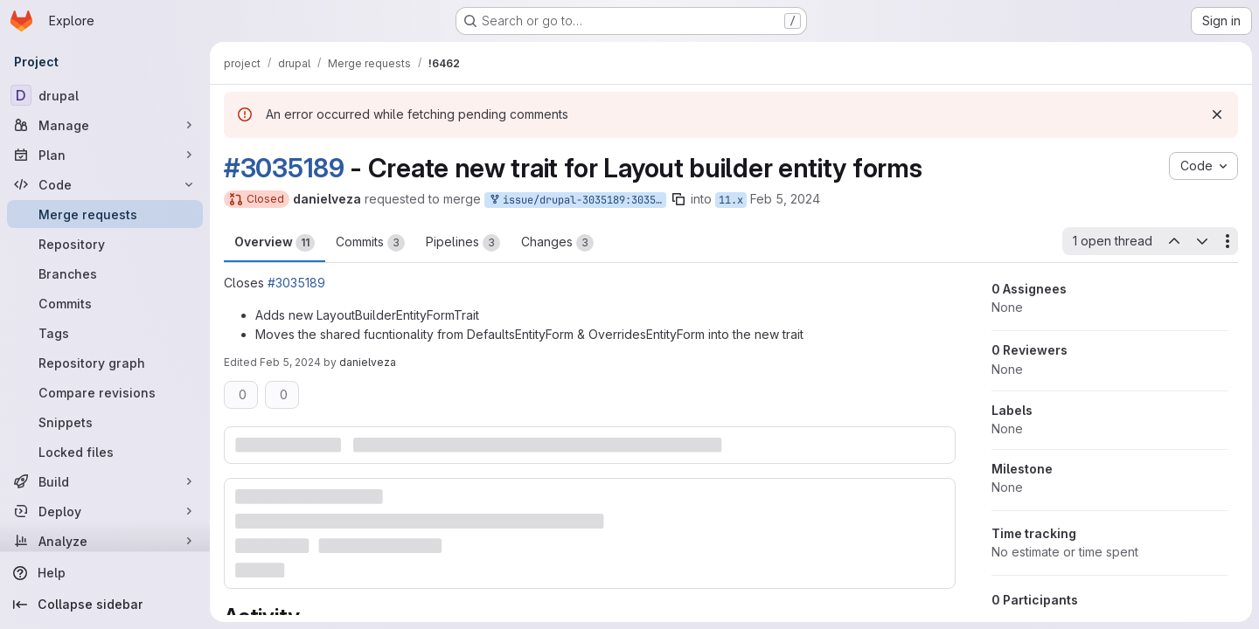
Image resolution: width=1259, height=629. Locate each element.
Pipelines (463, 243)
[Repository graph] (105, 363)
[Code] (105, 184)
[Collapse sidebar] (105, 605)
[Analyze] (105, 541)
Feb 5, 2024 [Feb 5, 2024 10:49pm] (785, 198)
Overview (274, 243)
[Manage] (105, 125)
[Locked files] (105, 452)
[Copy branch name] (678, 199)
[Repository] (105, 244)
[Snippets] (105, 422)
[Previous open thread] (1173, 241)
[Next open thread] (1202, 241)
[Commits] (105, 303)
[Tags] (105, 333)
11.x (731, 200)
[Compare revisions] (105, 392)
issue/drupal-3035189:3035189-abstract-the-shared (577, 200)
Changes (557, 243)
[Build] (105, 481)
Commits (370, 243)
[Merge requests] (105, 214)
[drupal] (105, 95)
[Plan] (105, 155)
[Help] (105, 573)
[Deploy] (105, 511)
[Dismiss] (1217, 114)
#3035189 (284, 167)
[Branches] (105, 273)
